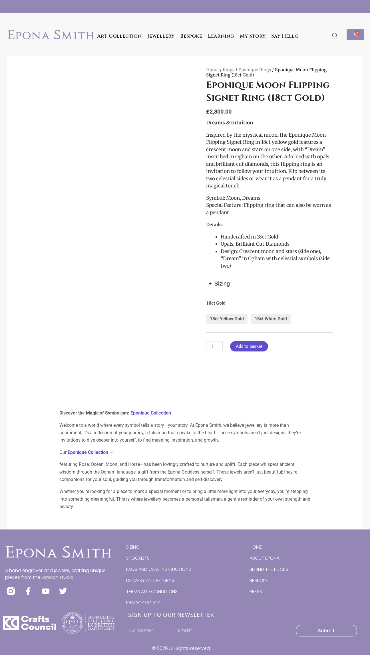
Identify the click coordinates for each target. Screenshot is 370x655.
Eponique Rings (254, 69)
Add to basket (249, 346)
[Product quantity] (214, 346)
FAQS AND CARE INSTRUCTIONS (158, 569)
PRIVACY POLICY (143, 602)
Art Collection (119, 36)
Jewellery (160, 36)
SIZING (133, 547)
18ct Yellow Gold (227, 319)
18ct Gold (216, 303)
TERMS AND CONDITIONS (152, 591)
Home (212, 69)
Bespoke (191, 36)
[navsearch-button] (335, 36)
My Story (253, 36)
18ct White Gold (271, 319)
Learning (221, 36)
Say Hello (285, 36)
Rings (228, 69)
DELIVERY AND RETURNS (150, 580)
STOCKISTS (138, 558)
